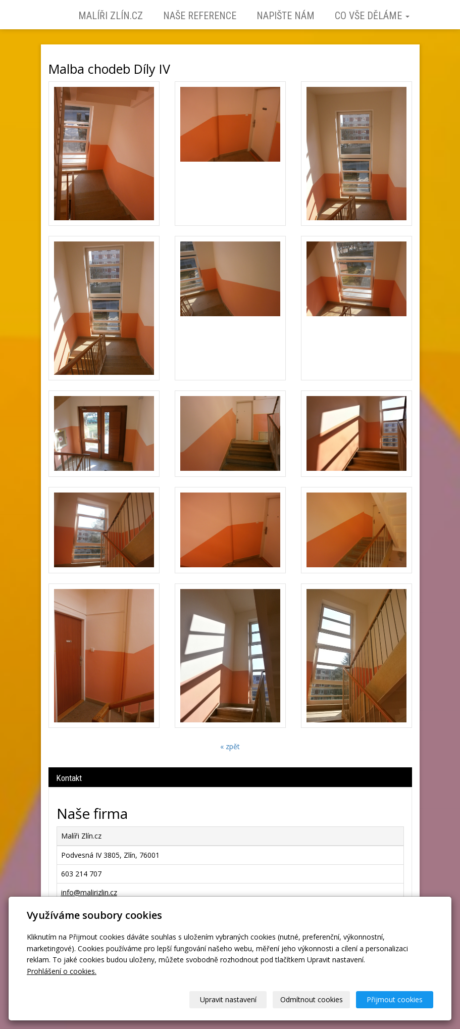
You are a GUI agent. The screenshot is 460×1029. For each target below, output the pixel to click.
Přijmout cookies (395, 999)
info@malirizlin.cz (89, 892)
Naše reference (199, 16)
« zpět (230, 746)
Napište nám (286, 16)
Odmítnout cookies (311, 999)
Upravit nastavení (228, 999)
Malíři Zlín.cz (110, 16)
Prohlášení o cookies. (61, 971)
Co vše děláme (372, 16)
